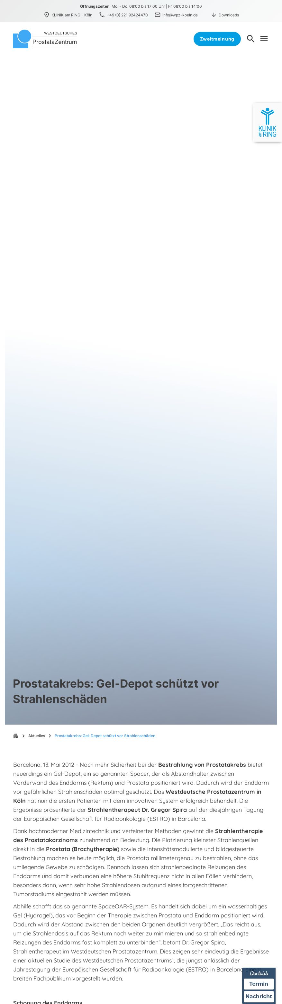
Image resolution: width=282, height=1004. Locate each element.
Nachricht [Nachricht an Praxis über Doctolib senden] (259, 997)
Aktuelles (36, 735)
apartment (16, 736)
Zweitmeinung (217, 39)
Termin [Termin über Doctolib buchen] (259, 984)
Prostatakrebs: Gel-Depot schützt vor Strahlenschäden (105, 735)
